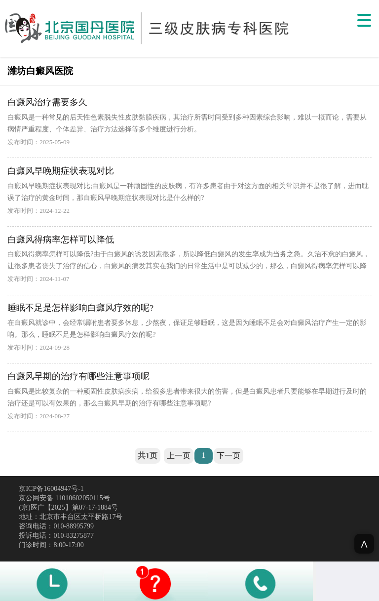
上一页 (178, 455)
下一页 (228, 455)
